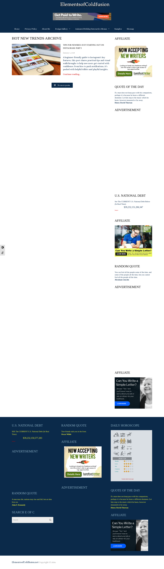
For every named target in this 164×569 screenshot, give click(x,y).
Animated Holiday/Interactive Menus (91, 29)
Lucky (116, 471)
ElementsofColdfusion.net (25, 562)
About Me (46, 29)
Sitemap (130, 29)
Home (17, 29)
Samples (118, 29)
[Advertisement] (133, 152)
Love (116, 464)
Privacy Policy (31, 29)
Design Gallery (61, 29)
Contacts (117, 469)
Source (116, 210)
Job (116, 466)
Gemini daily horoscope (128, 479)
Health (116, 461)
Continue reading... (71, 74)
